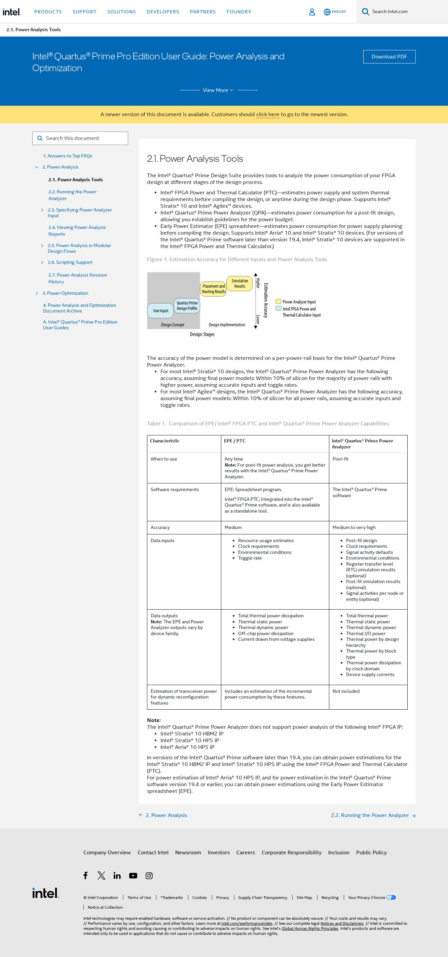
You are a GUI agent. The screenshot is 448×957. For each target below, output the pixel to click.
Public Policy (371, 852)
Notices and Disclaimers (342, 923)
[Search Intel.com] (409, 11)
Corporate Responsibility (292, 852)
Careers (245, 852)
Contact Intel (153, 852)
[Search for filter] (80, 138)
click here (267, 114)
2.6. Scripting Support (70, 262)
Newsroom (188, 852)
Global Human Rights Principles (310, 928)
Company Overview (107, 852)
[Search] (366, 11)
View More (219, 90)
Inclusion (338, 852)
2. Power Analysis (60, 167)
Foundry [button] (239, 12)
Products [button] (48, 12)
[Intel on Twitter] (102, 877)
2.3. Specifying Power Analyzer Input (80, 213)
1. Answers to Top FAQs (67, 156)
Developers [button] (163, 12)
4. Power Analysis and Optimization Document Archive (79, 308)
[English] (334, 11)
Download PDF (389, 56)
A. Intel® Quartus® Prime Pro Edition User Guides (80, 325)
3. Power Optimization (65, 293)
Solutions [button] (121, 12)
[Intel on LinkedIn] (117, 877)
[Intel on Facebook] (86, 877)
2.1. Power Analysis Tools (75, 180)
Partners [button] (203, 12)
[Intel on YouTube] (133, 877)
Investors (219, 852)
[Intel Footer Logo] (45, 892)
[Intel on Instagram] (149, 877)
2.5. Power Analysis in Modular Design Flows (79, 248)
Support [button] (85, 12)
